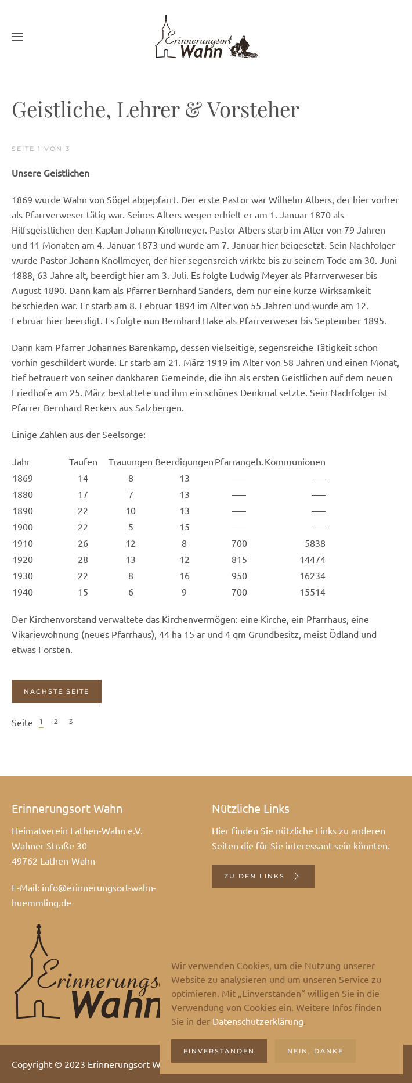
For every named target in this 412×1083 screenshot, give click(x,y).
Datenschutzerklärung (257, 1021)
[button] (17, 36)
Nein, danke (315, 1051)
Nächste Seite (56, 691)
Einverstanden (219, 1051)
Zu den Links (263, 876)
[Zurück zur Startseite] (206, 36)
